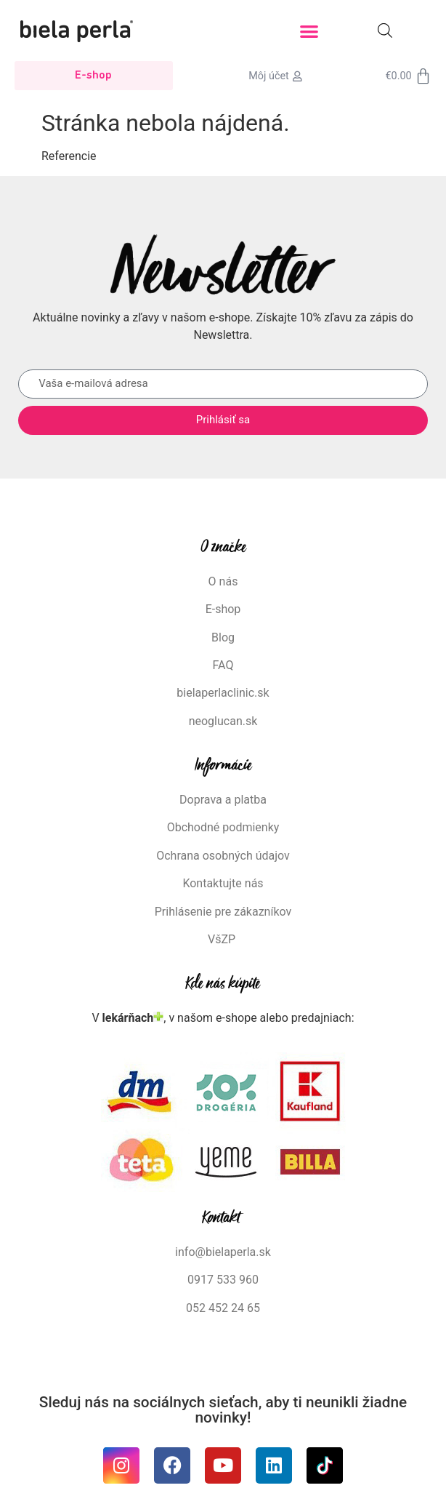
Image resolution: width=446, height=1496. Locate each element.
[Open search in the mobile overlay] (385, 30)
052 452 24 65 (223, 1308)
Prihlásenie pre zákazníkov (223, 912)
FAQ (223, 665)
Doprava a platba (223, 800)
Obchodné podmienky (223, 827)
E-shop (223, 609)
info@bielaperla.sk (223, 1252)
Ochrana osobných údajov (223, 856)
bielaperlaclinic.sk (223, 693)
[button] (309, 31)
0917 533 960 (223, 1280)
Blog (223, 637)
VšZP (223, 939)
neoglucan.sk (223, 721)
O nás (223, 581)
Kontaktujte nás (222, 883)
